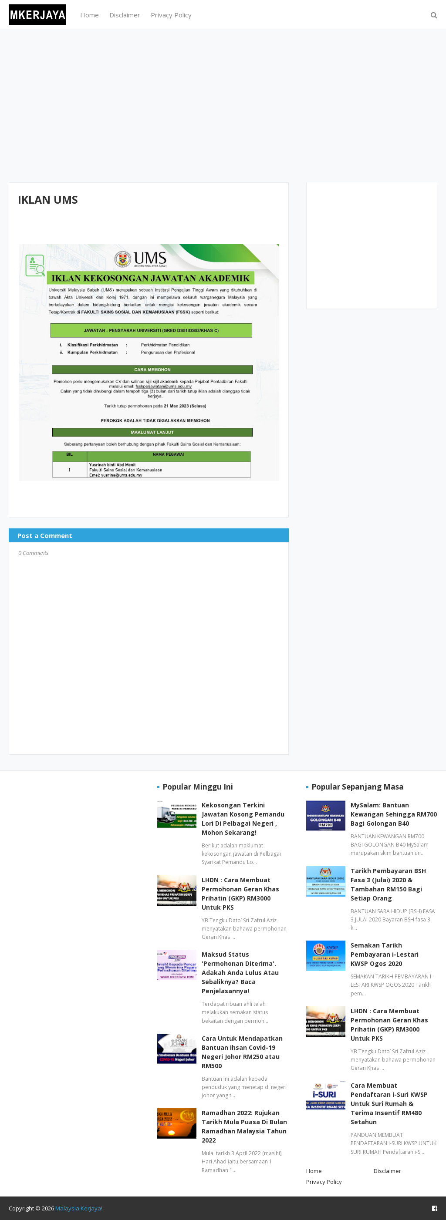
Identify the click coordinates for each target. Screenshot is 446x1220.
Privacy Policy (324, 1182)
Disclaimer (387, 1171)
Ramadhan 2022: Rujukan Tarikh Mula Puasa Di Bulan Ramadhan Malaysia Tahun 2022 (244, 1126)
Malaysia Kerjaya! (78, 1208)
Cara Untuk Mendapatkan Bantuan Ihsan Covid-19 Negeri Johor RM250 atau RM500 (242, 1052)
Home (314, 1171)
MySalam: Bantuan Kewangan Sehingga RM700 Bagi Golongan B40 (394, 814)
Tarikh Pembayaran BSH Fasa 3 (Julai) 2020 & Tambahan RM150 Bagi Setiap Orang (388, 884)
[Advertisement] (223, 106)
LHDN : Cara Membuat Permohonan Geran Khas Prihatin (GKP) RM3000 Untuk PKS (240, 893)
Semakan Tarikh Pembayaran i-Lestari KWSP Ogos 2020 (385, 954)
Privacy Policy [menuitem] (171, 14)
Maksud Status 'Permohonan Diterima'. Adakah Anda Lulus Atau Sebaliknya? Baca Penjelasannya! (240, 972)
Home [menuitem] (89, 14)
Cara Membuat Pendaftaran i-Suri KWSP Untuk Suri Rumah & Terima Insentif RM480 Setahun (389, 1103)
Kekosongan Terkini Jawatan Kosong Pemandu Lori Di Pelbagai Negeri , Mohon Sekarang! (243, 819)
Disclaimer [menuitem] (124, 14)
